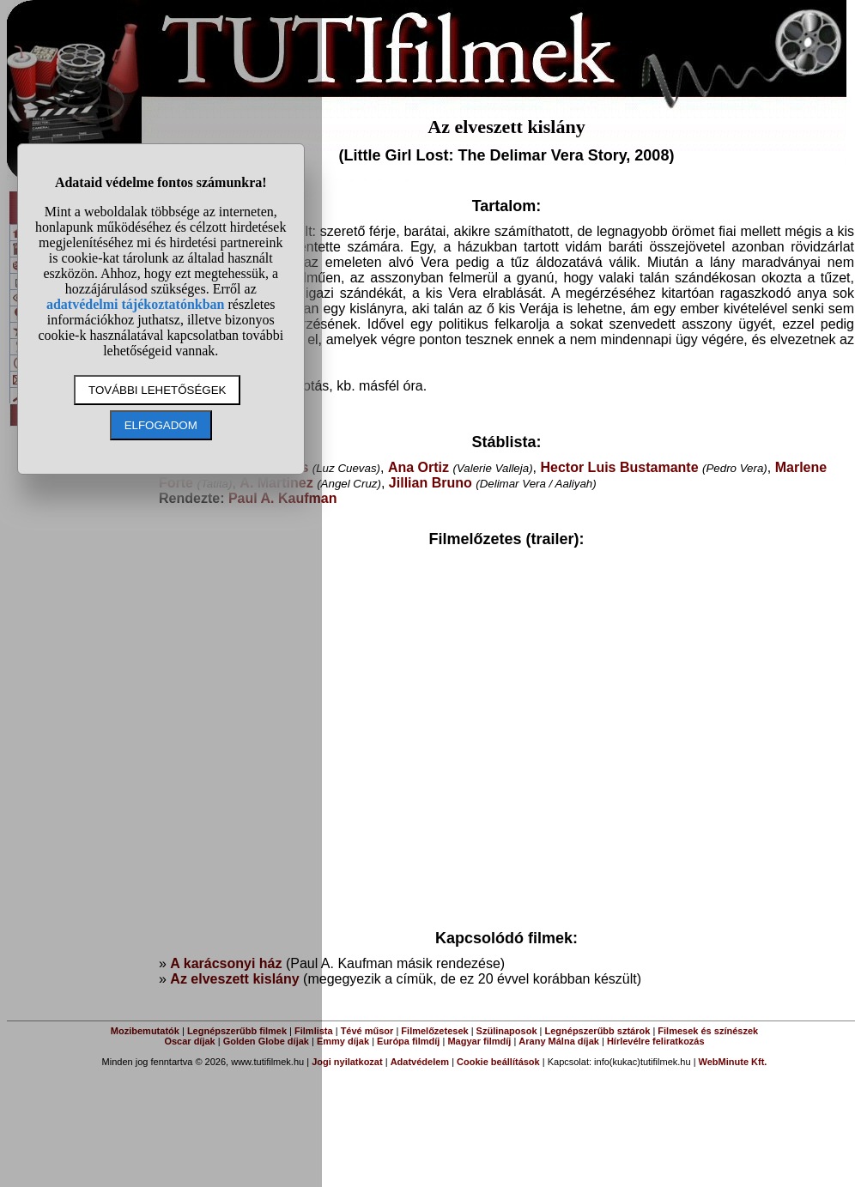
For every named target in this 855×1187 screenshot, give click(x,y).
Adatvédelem (420, 1062)
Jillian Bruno (430, 482)
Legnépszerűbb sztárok (598, 1031)
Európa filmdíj (408, 1041)
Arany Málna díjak (558, 1041)
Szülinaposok (506, 1031)
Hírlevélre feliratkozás (656, 1041)
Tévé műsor (367, 1031)
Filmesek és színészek (708, 1031)
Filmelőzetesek (434, 1031)
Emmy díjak (343, 1041)
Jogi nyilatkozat (347, 1062)
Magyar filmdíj (479, 1041)
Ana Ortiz (418, 467)
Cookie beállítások (498, 1062)
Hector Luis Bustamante (619, 467)
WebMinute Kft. (733, 1062)
